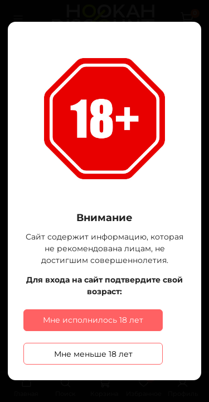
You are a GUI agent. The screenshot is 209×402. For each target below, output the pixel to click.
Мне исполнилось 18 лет (93, 320)
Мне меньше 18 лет (93, 354)
